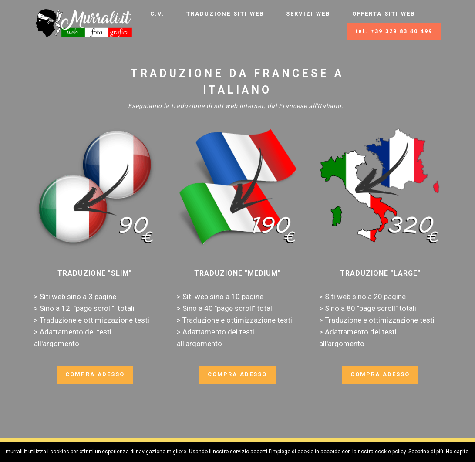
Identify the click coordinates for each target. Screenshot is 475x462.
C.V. (157, 13)
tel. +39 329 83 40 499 (394, 31)
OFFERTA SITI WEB (383, 13)
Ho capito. (458, 452)
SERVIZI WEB (308, 13)
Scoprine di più (425, 452)
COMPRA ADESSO (95, 374)
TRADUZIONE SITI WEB (225, 13)
